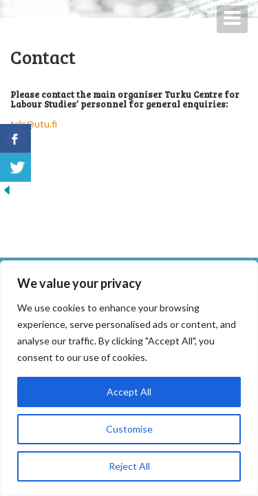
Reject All (129, 466)
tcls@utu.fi (34, 124)
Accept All (129, 391)
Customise (129, 429)
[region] (129, 378)
